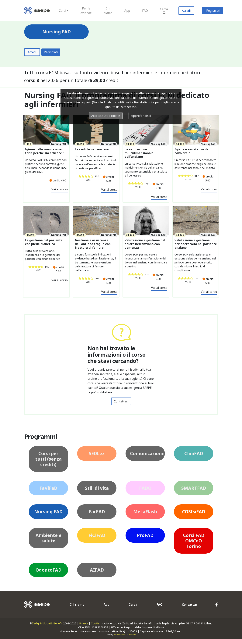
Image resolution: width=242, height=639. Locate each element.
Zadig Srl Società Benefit (47, 623)
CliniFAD (193, 453)
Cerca (164, 10)
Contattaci (121, 401)
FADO (145, 488)
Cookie (95, 623)
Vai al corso (59, 189)
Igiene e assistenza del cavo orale (192, 151)
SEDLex (97, 453)
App (127, 11)
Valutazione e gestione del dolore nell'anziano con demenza (145, 243)
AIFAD (97, 570)
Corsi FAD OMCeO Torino (193, 540)
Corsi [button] (62, 11)
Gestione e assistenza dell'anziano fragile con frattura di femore (93, 243)
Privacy (83, 623)
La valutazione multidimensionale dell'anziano (139, 153)
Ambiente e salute (48, 538)
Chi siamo (108, 10)
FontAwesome (119, 634)
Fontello (132, 634)
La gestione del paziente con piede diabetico (44, 242)
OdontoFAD (48, 570)
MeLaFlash (145, 511)
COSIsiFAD (193, 511)
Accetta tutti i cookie (105, 116)
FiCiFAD (96, 535)
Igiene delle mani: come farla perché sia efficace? (44, 151)
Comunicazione (147, 453)
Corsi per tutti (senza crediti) (48, 458)
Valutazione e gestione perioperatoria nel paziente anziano (196, 243)
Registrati (213, 11)
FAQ (145, 11)
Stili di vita (97, 488)
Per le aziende (86, 10)
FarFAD (97, 511)
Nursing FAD (48, 511)
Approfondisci (141, 116)
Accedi (186, 11)
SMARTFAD (193, 488)
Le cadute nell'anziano (92, 149)
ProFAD (145, 535)
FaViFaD (48, 488)
